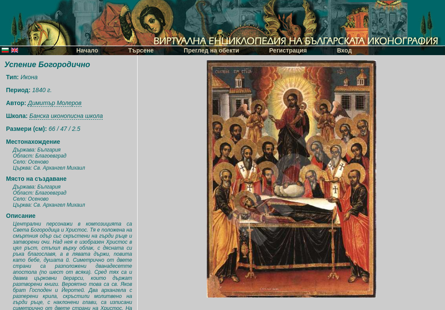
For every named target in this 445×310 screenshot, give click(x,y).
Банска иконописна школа (66, 115)
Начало (87, 50)
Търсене (140, 50)
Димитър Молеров (55, 102)
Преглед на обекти (211, 50)
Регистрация (288, 50)
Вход (344, 50)
